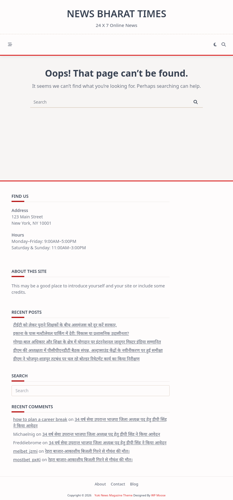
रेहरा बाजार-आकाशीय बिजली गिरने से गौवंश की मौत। (87, 451)
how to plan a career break (40, 419)
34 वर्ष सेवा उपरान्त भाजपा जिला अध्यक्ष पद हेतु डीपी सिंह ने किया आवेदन (101, 434)
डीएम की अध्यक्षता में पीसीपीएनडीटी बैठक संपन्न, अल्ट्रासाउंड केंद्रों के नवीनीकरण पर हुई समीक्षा (88, 350)
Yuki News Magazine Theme (113, 495)
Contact (118, 483)
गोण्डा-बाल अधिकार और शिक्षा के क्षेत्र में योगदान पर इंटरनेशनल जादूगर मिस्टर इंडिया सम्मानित (87, 342)
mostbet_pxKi (27, 459)
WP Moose (158, 495)
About (100, 483)
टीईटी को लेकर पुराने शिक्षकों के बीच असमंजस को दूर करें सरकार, (65, 325)
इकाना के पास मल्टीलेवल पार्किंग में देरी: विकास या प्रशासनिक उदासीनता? (71, 333)
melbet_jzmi (25, 451)
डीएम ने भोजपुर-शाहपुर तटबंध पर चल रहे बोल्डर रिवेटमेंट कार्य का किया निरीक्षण (76, 359)
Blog (134, 483)
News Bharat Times (116, 13)
